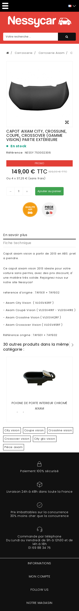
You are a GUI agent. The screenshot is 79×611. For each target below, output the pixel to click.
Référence (14, 153)
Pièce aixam (13, 447)
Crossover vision (16, 439)
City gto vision (44, 439)
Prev (66, 344)
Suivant (73, 344)
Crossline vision (60, 430)
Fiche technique (17, 242)
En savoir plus (15, 235)
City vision (12, 430)
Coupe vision (34, 430)
